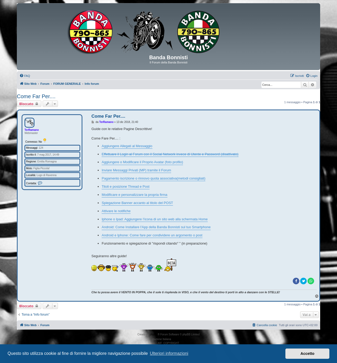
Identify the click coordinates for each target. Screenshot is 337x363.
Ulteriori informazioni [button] (169, 353)
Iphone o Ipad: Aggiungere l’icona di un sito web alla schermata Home (155, 219)
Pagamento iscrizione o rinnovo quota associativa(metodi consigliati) (153, 178)
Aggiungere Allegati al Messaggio (127, 146)
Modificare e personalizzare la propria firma (134, 195)
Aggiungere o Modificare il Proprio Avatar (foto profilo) (142, 162)
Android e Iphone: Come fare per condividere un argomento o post (152, 235)
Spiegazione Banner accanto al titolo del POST (137, 203)
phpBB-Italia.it (180, 339)
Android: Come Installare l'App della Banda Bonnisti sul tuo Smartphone (156, 227)
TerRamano (31, 129)
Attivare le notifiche (116, 211)
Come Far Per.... (36, 96)
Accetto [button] (307, 353)
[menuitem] (24, 76)
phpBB (154, 334)
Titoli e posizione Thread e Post (125, 186)
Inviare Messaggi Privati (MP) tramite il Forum (136, 170)
